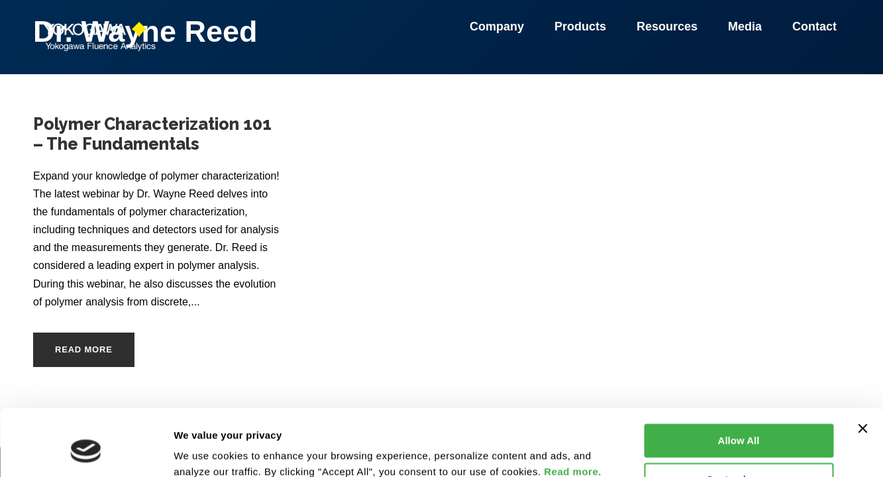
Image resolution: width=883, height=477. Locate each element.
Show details (204, 450)
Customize (739, 421)
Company (499, 26)
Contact (814, 26)
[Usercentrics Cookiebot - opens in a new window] (86, 451)
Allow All (739, 383)
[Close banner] (862, 371)
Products (582, 26)
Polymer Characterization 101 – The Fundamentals (152, 134)
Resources (669, 26)
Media (747, 26)
